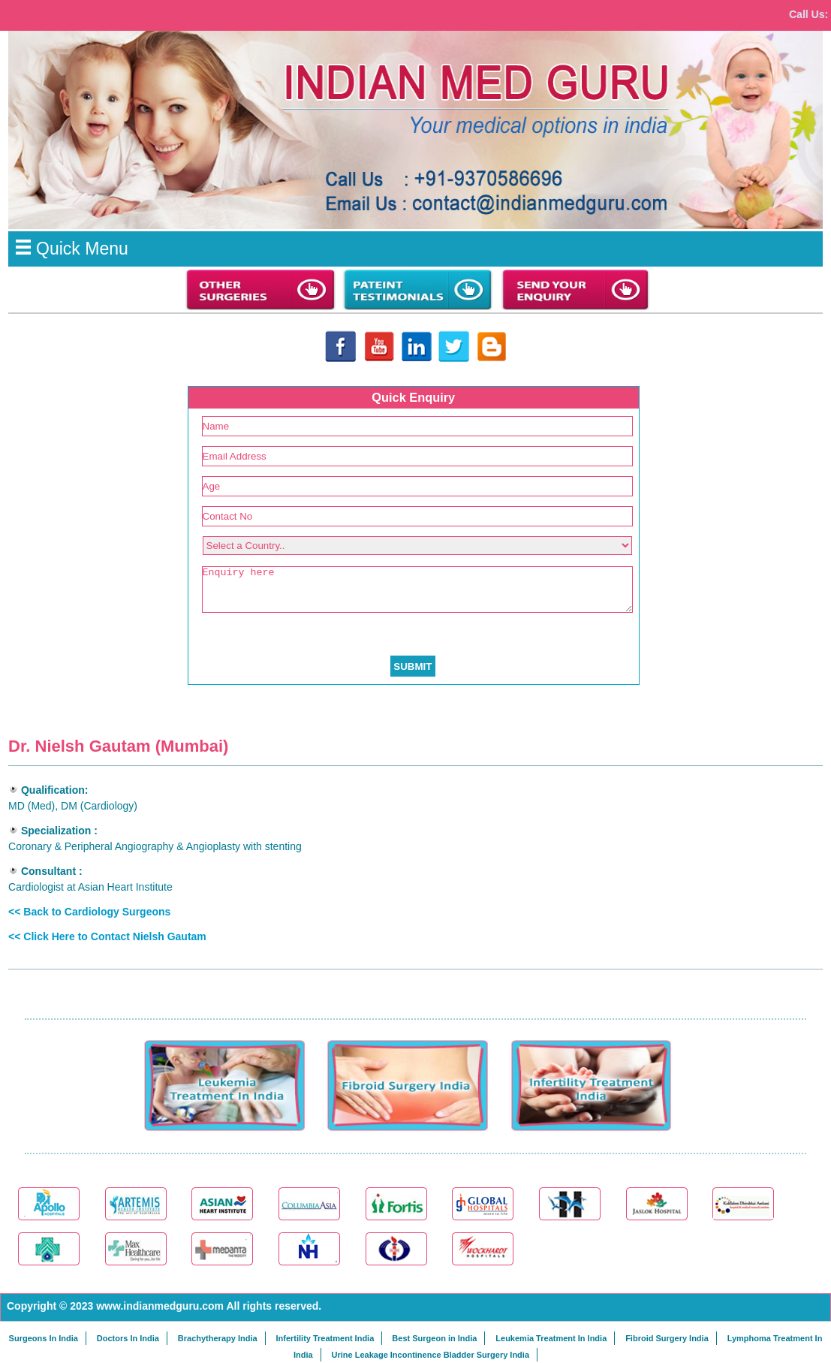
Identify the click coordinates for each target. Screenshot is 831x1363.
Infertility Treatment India (324, 1338)
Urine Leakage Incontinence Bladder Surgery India (430, 1354)
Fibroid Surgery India (667, 1338)
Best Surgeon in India (434, 1338)
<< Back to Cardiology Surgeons (89, 912)
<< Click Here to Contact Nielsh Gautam (107, 936)
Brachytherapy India (217, 1338)
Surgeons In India (43, 1338)
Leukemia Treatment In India (551, 1338)
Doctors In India (128, 1338)
